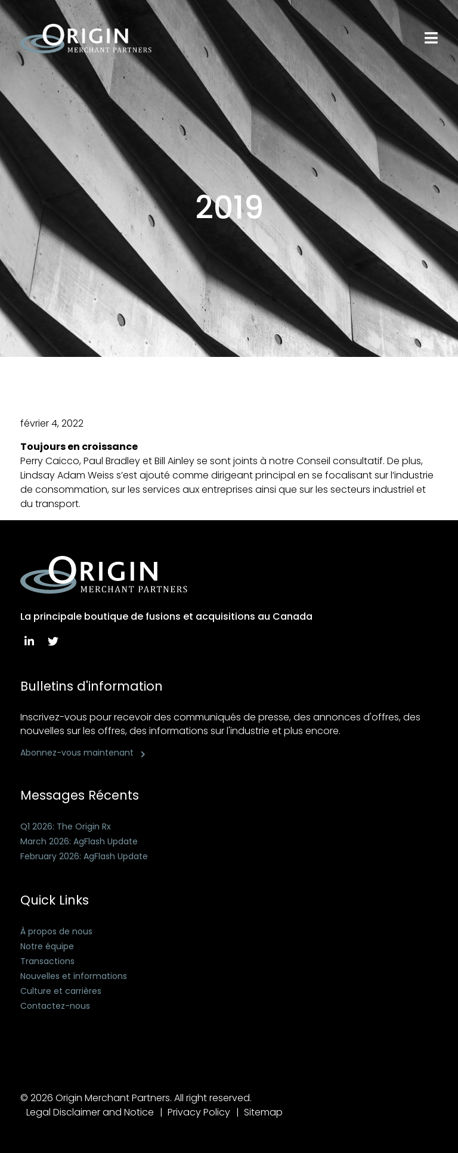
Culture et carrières (60, 991)
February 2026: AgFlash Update (84, 856)
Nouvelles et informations (73, 976)
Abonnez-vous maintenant (77, 753)
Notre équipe (47, 946)
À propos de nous (56, 931)
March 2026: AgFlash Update (79, 841)
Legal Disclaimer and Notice (90, 1112)
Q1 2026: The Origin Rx (65, 826)
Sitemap (263, 1112)
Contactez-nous (55, 1006)
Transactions (47, 961)
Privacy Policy (199, 1112)
